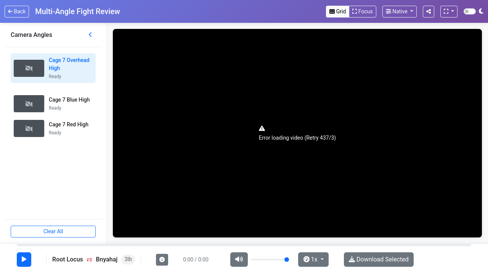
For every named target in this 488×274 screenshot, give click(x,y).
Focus (362, 11)
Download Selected (379, 259)
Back (17, 11)
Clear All (53, 231)
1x (311, 259)
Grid (337, 11)
